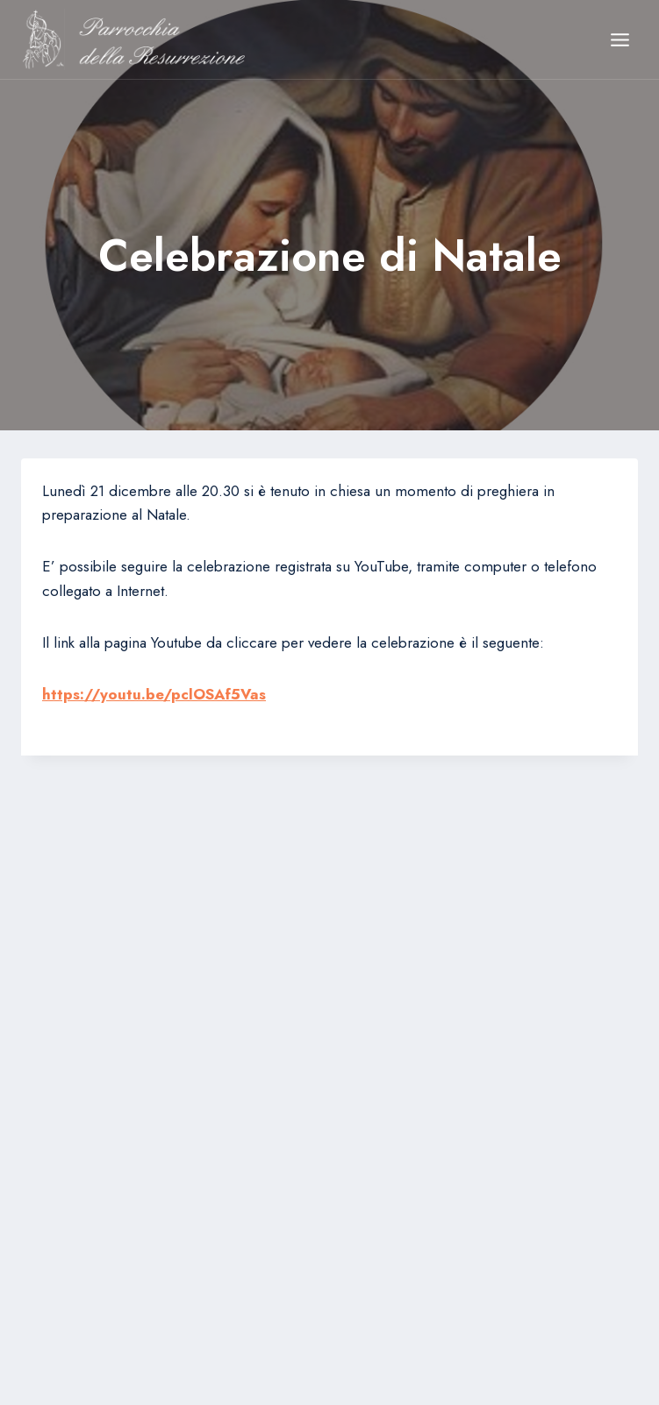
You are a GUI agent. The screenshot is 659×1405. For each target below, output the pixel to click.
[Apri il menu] (619, 39)
